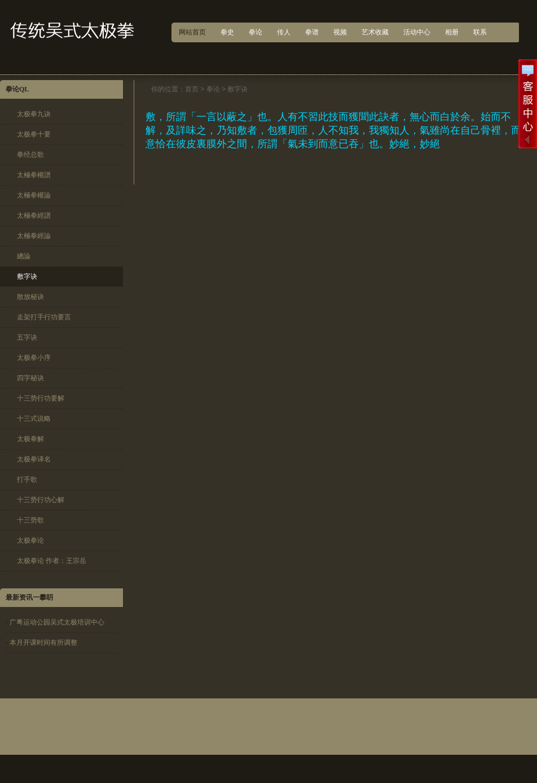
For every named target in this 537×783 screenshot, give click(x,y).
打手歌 (27, 479)
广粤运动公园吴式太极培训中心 (57, 622)
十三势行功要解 (40, 398)
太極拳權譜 (34, 175)
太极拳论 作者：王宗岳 (51, 561)
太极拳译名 (34, 459)
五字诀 (27, 337)
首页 (192, 89)
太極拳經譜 (34, 215)
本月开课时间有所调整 (43, 642)
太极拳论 (30, 540)
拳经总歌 (30, 155)
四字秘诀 (30, 378)
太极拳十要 (34, 134)
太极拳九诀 (34, 114)
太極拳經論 (34, 236)
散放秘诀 (30, 297)
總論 (23, 256)
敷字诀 (27, 276)
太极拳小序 (34, 358)
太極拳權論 (34, 195)
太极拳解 (30, 439)
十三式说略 (34, 419)
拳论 (213, 89)
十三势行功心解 (40, 500)
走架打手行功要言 (44, 317)
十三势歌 (30, 520)
